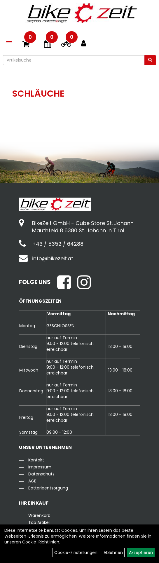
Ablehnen (113, 552)
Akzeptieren (141, 552)
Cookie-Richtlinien (40, 542)
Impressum (39, 467)
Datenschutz (41, 474)
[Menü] (9, 41)
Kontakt (36, 460)
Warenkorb (39, 515)
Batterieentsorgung (48, 488)
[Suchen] (150, 60)
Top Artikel (39, 522)
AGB (32, 481)
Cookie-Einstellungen (75, 552)
